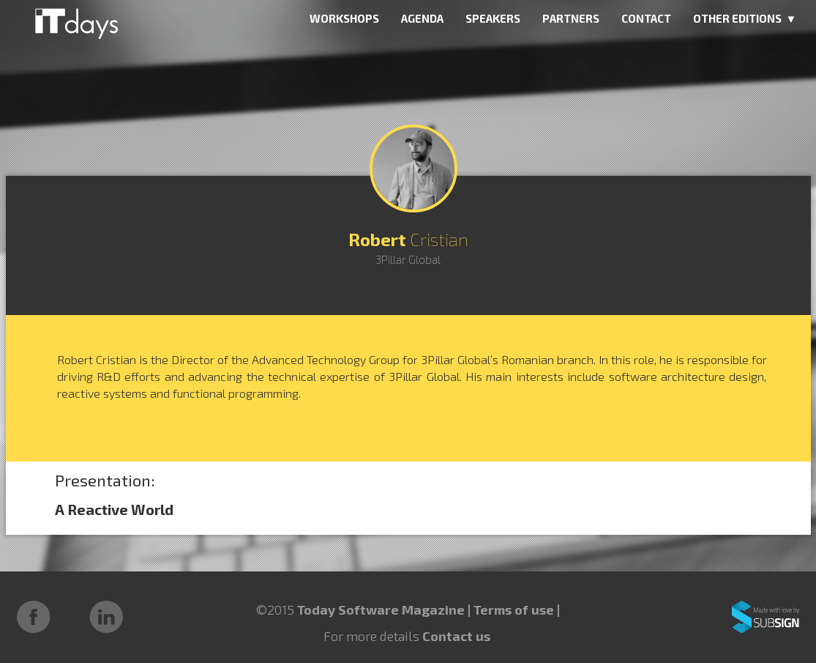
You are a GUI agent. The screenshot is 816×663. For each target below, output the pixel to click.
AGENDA (422, 18)
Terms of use (515, 609)
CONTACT (646, 18)
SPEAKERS (492, 18)
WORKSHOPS (344, 18)
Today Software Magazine (381, 609)
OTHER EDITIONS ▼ (745, 18)
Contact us (456, 636)
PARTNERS (570, 18)
